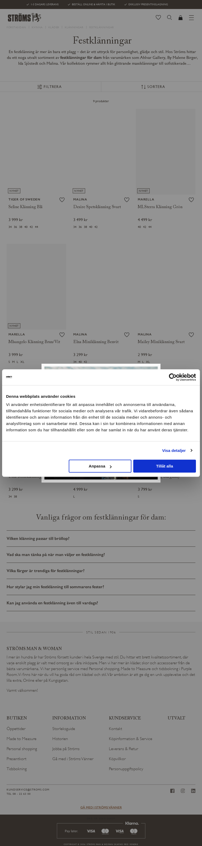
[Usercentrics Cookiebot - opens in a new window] (173, 377)
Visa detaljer (174, 450)
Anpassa (100, 466)
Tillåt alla (164, 466)
